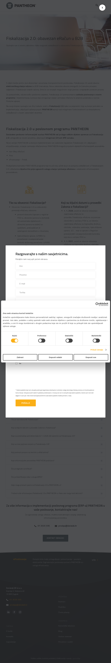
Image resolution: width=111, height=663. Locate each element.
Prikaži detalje (96, 350)
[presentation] (34, 377)
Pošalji (26, 403)
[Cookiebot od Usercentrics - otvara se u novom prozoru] (97, 304)
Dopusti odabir (55, 357)
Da (20, 363)
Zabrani (20, 357)
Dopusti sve (91, 357)
